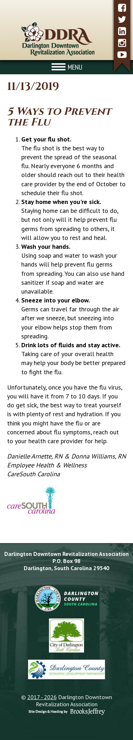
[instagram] (122, 43)
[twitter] (122, 19)
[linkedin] (122, 31)
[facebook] (122, 8)
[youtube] (122, 54)
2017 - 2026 (42, 697)
